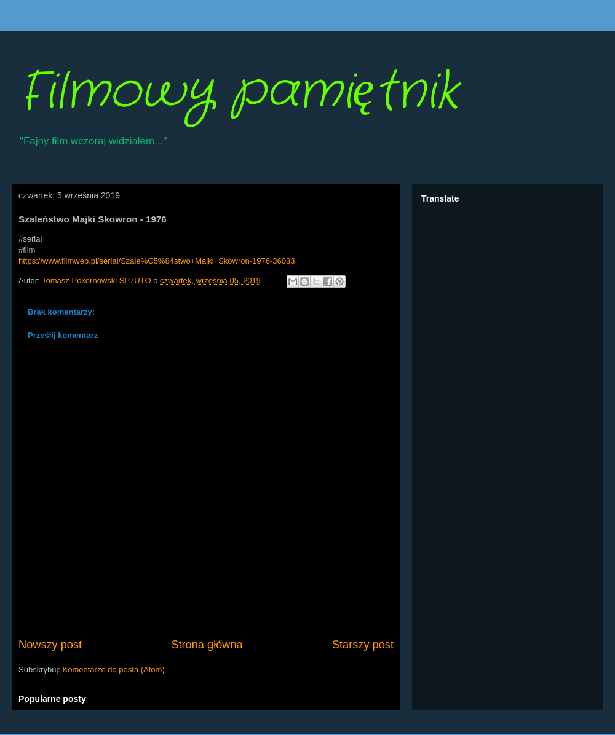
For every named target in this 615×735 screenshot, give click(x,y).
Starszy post (363, 645)
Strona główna (206, 645)
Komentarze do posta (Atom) (114, 669)
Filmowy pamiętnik (238, 92)
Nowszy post (50, 645)
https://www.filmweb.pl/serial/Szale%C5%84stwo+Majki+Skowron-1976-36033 (156, 260)
